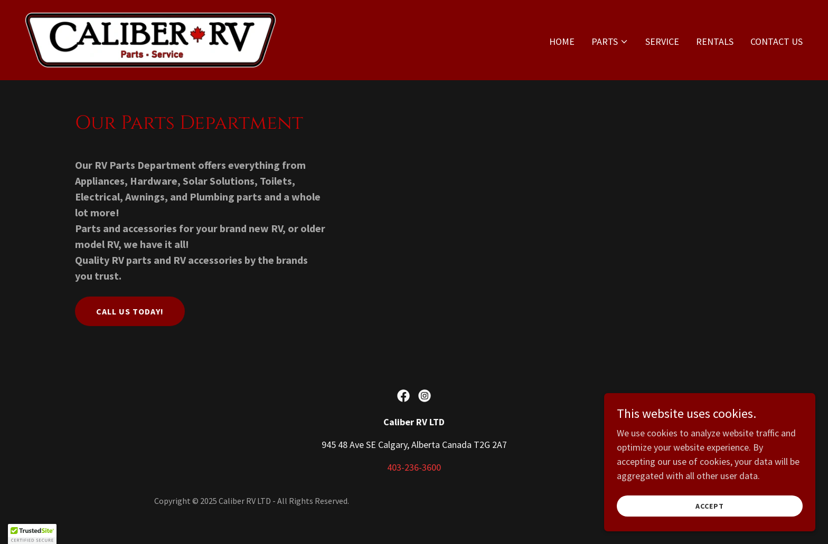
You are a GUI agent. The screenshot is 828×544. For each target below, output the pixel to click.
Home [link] (562, 41)
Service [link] (662, 41)
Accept (709, 506)
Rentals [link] (714, 41)
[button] (609, 41)
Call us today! (130, 311)
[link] (150, 39)
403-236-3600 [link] (414, 467)
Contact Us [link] (776, 41)
